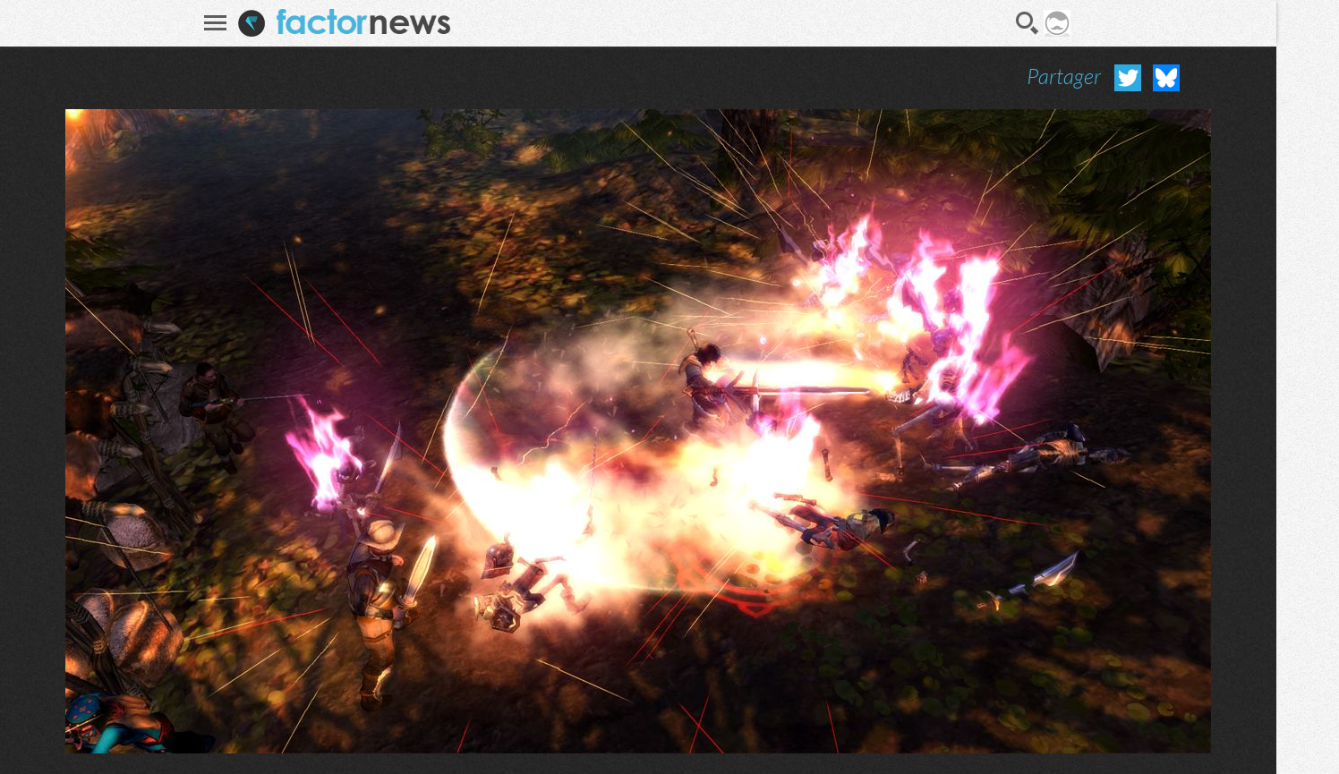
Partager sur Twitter (1127, 77)
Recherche (1027, 23)
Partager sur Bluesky (1166, 77)
